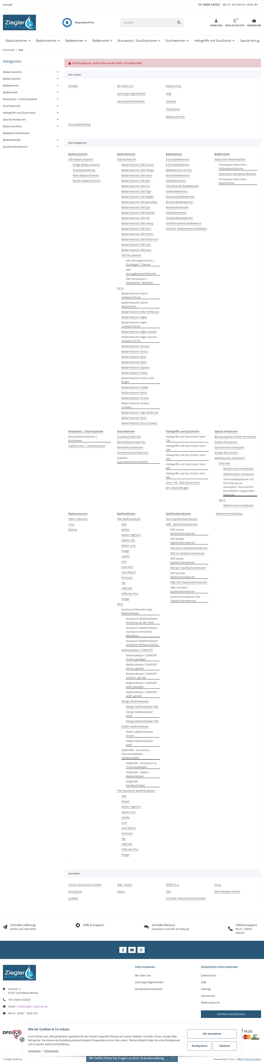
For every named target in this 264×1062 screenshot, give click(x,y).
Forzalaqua (75, 891)
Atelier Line (128, 545)
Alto (124, 524)
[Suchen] (147, 22)
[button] (233, 22)
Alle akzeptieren (212, 1033)
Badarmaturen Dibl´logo (136, 191)
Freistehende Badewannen (182, 186)
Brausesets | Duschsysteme (20, 99)
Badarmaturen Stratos (135, 398)
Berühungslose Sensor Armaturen (235, 436)
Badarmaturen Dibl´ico (135, 186)
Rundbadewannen (177, 207)
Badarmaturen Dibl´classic (138, 164)
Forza (217, 884)
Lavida (125, 556)
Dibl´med (224, 463)
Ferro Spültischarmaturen (182, 519)
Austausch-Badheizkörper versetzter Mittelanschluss (142, 642)
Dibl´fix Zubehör (131, 255)
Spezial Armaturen (14, 119)
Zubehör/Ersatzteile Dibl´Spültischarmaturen (185, 598)
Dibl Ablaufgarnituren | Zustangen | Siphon (140, 262)
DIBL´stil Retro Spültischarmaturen (182, 589)
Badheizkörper (12, 140)
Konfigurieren (199, 1045)
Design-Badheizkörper (135, 701)
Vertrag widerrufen (231, 1014)
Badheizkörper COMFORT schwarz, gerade (141, 675)
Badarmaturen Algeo (134, 317)
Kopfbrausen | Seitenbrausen (86, 446)
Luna (71, 524)
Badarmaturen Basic (134, 356)
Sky (124, 583)
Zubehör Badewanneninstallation (186, 228)
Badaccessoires (12, 72)
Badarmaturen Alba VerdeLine (140, 311)
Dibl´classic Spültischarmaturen (182, 531)
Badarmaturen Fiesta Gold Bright (138, 380)
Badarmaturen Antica (135, 351)
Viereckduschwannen (130, 447)
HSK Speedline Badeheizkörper (136, 790)
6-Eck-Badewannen (177, 159)
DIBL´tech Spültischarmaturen (188, 582)
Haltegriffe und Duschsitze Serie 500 (186, 475)
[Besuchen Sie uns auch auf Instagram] (141, 950)
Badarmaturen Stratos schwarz (135, 405)
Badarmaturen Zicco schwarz (139, 423)
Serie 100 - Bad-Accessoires (183, 482)
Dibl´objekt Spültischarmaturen (182, 560)
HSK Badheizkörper (129, 519)
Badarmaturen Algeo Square (139, 331)
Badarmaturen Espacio (136, 367)
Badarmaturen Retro (134, 392)
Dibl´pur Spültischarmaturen (188, 567)
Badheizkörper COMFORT (137, 650)
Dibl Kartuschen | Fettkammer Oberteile (139, 280)
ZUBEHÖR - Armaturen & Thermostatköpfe (141, 765)
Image (125, 551)
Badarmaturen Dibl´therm (137, 234)
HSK (168, 891)
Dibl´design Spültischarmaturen (182, 540)
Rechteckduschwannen (131, 442)
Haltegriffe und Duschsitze (19, 112)
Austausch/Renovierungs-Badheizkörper (137, 611)
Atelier (126, 529)
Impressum (34, 1051)
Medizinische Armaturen (229, 458)
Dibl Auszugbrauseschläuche (141, 271)
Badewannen (11, 85)
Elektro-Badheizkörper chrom (139, 733)
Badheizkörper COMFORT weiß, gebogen (141, 684)
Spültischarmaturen (15, 146)
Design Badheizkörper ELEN (139, 713)
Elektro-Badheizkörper (135, 726)
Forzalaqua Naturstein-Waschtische (233, 181)
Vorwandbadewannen (179, 218)
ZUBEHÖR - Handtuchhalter (135, 783)
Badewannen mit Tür (179, 170)
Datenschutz (51, 1051)
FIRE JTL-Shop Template (249, 1059)
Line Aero (127, 567)
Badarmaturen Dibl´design (138, 170)
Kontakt (7, 4)
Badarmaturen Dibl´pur (136, 207)
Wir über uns (143, 975)
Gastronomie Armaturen (229, 447)
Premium (127, 577)
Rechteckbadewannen (179, 202)
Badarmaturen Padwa (135, 387)
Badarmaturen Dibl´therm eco (140, 239)
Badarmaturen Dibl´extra (137, 175)
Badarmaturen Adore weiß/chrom (135, 304)
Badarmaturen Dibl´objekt (137, 196)
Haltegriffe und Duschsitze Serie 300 (186, 457)
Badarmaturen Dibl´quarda (138, 212)
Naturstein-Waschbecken (229, 159)
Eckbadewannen (176, 180)
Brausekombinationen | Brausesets (83, 438)
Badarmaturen (12, 78)
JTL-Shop (230, 1059)
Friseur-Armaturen (225, 442)
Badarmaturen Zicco (134, 417)
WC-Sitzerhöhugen (177, 488)
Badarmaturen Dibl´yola (136, 244)
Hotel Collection (78, 519)
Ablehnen (224, 1045)
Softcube (127, 588)
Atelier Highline (131, 535)
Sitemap (206, 989)
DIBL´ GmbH (124, 884)
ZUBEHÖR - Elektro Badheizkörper (137, 774)
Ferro (120, 288)
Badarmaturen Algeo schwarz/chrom (134, 324)
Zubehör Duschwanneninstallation (132, 460)
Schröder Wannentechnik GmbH (186, 898)
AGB (203, 982)
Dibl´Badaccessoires (80, 159)
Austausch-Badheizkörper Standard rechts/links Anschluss (142, 631)
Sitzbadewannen (176, 212)
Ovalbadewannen (177, 191)
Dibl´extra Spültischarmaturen (189, 548)
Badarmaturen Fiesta (134, 372)
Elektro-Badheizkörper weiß (139, 743)
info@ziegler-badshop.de (32, 1006)
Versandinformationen (149, 989)
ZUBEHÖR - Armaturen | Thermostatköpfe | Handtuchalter (136, 754)
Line (124, 561)
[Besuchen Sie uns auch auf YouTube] (132, 950)
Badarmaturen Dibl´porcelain (139, 202)
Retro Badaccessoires (86, 175)
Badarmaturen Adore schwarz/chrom (135, 295)
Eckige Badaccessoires (86, 164)
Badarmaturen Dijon (134, 362)
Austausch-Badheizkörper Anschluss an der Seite (142, 620)
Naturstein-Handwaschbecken (237, 174)
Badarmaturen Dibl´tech (136, 228)
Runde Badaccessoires (86, 180)
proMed (73, 898)
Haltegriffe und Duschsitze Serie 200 (186, 447)
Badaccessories (12, 126)
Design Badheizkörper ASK (142, 706)
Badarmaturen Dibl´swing (137, 223)
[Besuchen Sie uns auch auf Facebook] (123, 950)
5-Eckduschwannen (129, 436)
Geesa (121, 891)
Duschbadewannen (178, 175)
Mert (120, 604)
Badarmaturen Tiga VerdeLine (140, 412)
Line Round (128, 572)
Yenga (125, 599)
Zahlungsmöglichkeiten (149, 982)
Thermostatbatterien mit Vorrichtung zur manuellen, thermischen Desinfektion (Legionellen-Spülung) (239, 486)
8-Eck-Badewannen (177, 164)
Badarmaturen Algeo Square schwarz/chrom (139, 338)
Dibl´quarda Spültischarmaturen (182, 575)
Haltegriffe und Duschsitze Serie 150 (186, 438)
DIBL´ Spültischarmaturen (181, 524)
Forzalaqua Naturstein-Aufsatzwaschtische (233, 166)
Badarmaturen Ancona (135, 346)
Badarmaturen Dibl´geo (136, 180)
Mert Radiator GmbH (227, 891)
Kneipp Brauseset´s (226, 452)
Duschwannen (12, 106)
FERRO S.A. (172, 884)
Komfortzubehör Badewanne (183, 223)
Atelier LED (128, 540)
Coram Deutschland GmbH (84, 884)
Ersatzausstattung (84, 170)
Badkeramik (10, 92)
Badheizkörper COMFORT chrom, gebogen (141, 657)
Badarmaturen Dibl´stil (136, 218)
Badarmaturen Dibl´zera (136, 250)
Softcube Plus (130, 593)
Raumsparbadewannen (180, 196)
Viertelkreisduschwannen (132, 452)
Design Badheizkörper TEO (142, 721)
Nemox (72, 529)
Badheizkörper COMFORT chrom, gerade (141, 666)
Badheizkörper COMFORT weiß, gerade (141, 694)
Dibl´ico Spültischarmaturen (187, 553)
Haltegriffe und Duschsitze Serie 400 (186, 466)
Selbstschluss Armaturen (238, 474)
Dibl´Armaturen (126, 159)
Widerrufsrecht (210, 1002)
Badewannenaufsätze (229, 513)
